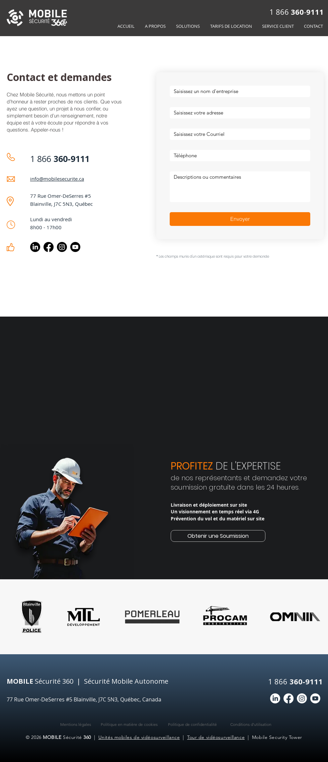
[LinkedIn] (35, 247)
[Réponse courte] (238, 155)
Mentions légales (75, 724)
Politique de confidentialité (192, 724)
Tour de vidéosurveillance (216, 737)
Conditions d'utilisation (250, 724)
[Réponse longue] (240, 186)
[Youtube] (315, 698)
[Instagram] (62, 247)
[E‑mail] (238, 134)
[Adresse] (238, 112)
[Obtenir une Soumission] (218, 536)
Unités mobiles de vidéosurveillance (139, 737)
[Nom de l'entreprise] (238, 91)
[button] (188, 26)
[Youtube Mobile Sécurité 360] (75, 247)
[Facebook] (49, 247)
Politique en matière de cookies (129, 724)
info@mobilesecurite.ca (57, 178)
